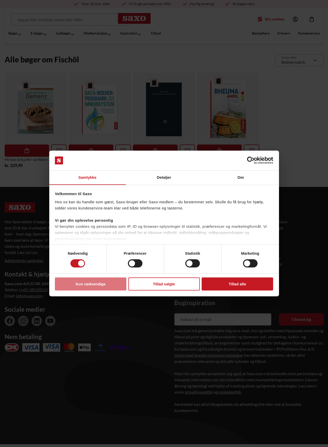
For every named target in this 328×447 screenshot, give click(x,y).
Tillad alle (237, 284)
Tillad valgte (164, 284)
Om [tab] (240, 177)
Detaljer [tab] (164, 177)
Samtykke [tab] (87, 177)
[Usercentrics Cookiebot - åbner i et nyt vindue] (250, 160)
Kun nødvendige (91, 284)
